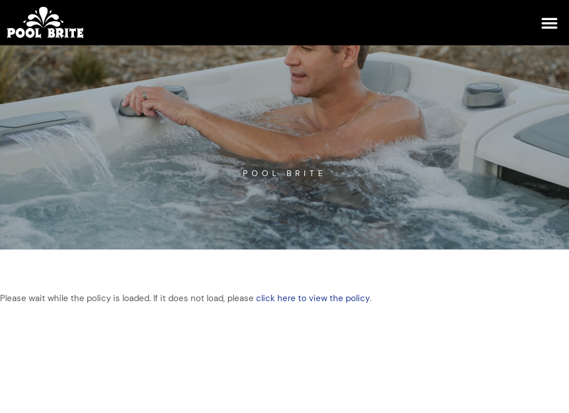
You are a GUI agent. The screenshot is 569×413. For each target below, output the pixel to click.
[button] (549, 23)
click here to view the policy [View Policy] (313, 298)
